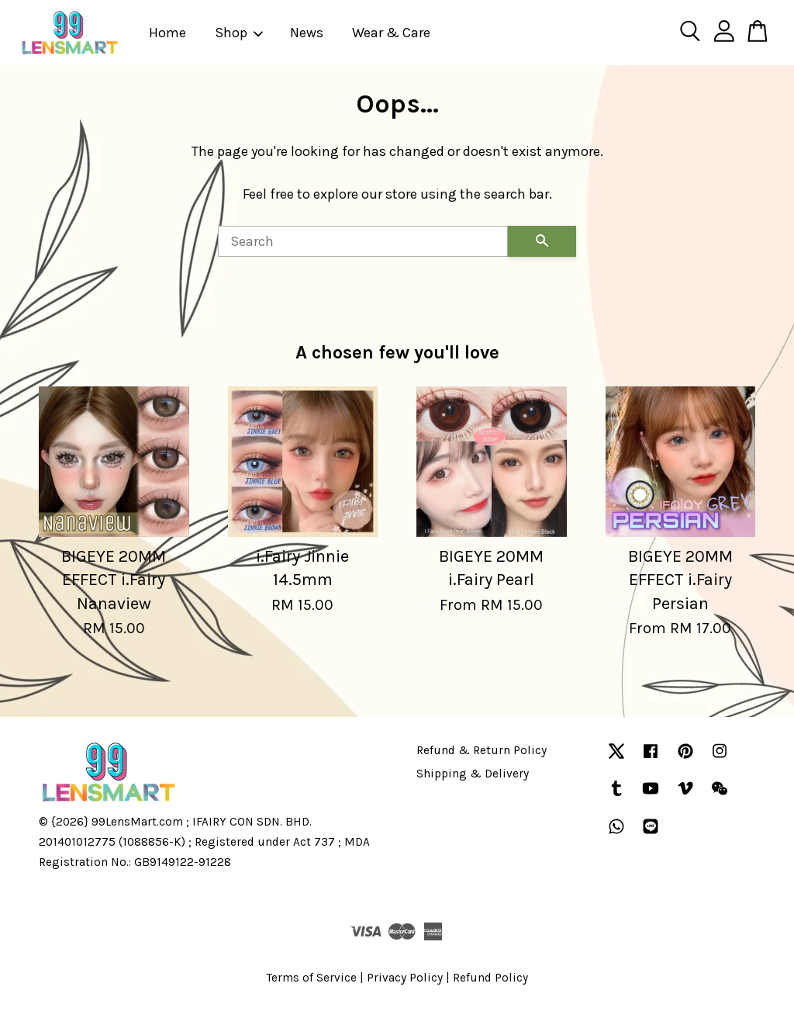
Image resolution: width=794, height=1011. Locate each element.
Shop (239, 32)
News (306, 32)
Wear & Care (391, 32)
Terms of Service (312, 978)
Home (167, 32)
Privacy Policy (405, 978)
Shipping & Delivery (472, 774)
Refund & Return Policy (481, 750)
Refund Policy (490, 978)
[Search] (363, 241)
